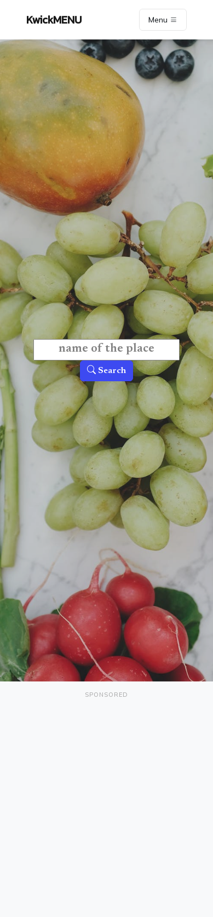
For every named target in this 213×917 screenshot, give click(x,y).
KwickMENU (54, 20)
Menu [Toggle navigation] (162, 20)
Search (106, 370)
